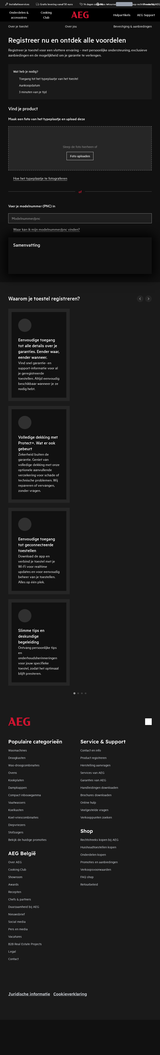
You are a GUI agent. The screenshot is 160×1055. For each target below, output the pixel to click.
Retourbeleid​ (89, 884)
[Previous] (140, 298)
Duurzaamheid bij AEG (23, 907)
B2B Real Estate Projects (25, 944)
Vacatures (15, 936)
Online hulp (88, 802)
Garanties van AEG (93, 780)
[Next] (148, 298)
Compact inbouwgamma (24, 795)
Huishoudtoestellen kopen (98, 847)
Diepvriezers (16, 825)
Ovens (12, 772)
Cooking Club (17, 869)
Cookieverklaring (70, 993)
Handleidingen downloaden (99, 787)
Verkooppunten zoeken (96, 817)
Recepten (14, 892)
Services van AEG (92, 772)
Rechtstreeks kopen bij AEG (99, 839)
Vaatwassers (16, 802)
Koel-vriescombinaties (23, 817)
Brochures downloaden (95, 795)
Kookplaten (16, 780)
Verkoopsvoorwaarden (95, 869)
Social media (17, 921)
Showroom (15, 877)
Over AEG (15, 862)
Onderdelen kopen (93, 854)
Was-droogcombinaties (23, 765)
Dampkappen (17, 787)
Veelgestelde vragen (94, 810)
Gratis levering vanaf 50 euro (54, 4)
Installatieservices (17, 4)
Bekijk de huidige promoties (27, 839)
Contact (13, 959)
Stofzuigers (15, 832)
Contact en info (90, 750)
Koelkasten (15, 810)
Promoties (147, 4)
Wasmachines (17, 750)
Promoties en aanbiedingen (99, 862)
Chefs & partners (19, 899)
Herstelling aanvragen (95, 765)
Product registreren (93, 758)
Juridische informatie (29, 993)
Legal (12, 951)
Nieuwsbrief (16, 914)
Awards (13, 884)
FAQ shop (87, 877)
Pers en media (18, 929)
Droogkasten (16, 758)
